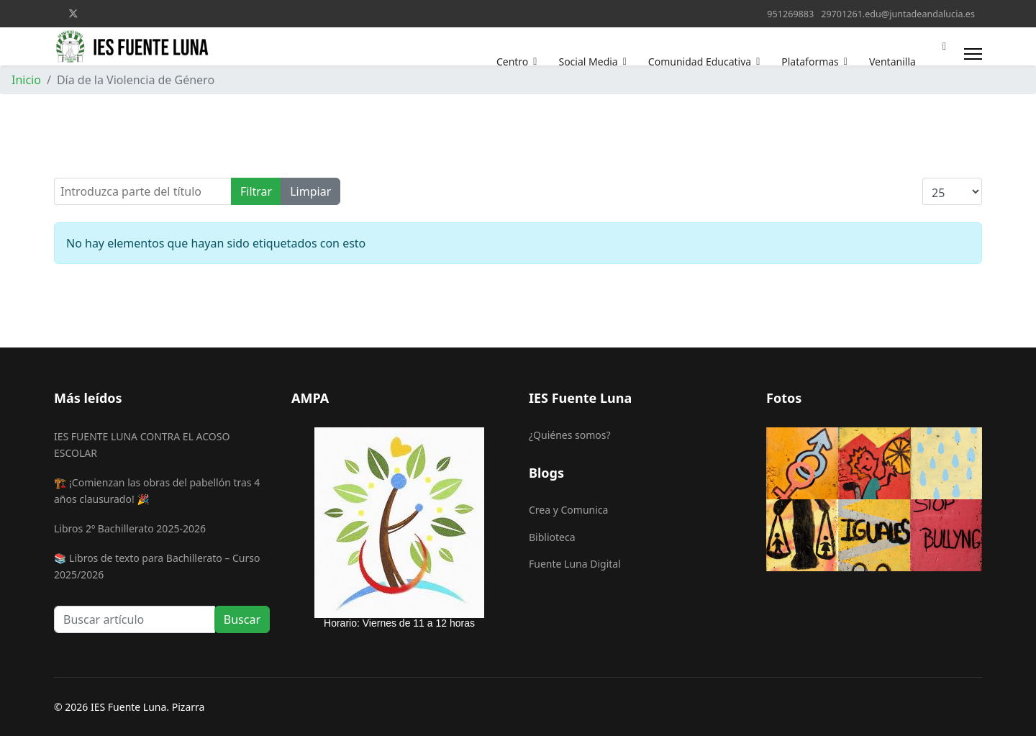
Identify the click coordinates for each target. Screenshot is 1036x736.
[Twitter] (73, 13)
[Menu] (973, 54)
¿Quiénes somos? (570, 435)
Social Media (587, 61)
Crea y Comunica (568, 510)
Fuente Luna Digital (575, 564)
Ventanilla (892, 61)
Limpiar (310, 191)
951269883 (790, 14)
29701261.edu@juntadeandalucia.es (898, 14)
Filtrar (256, 191)
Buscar (242, 619)
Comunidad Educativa (699, 61)
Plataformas (810, 61)
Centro (512, 61)
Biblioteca (552, 537)
